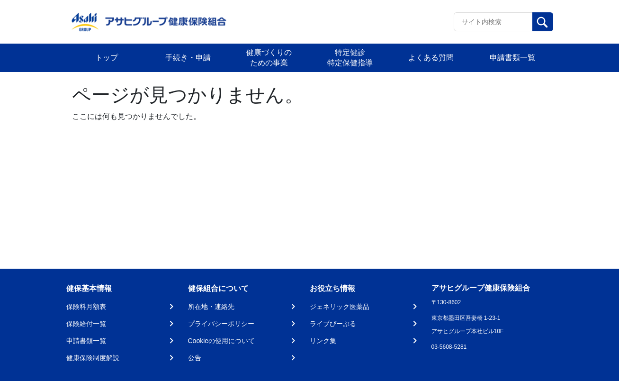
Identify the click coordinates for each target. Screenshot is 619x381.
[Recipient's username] (493, 21)
